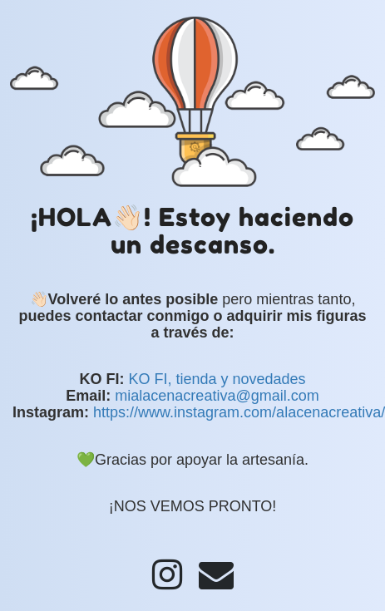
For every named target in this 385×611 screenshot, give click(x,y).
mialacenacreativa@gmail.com (216, 395)
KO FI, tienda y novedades (216, 379)
